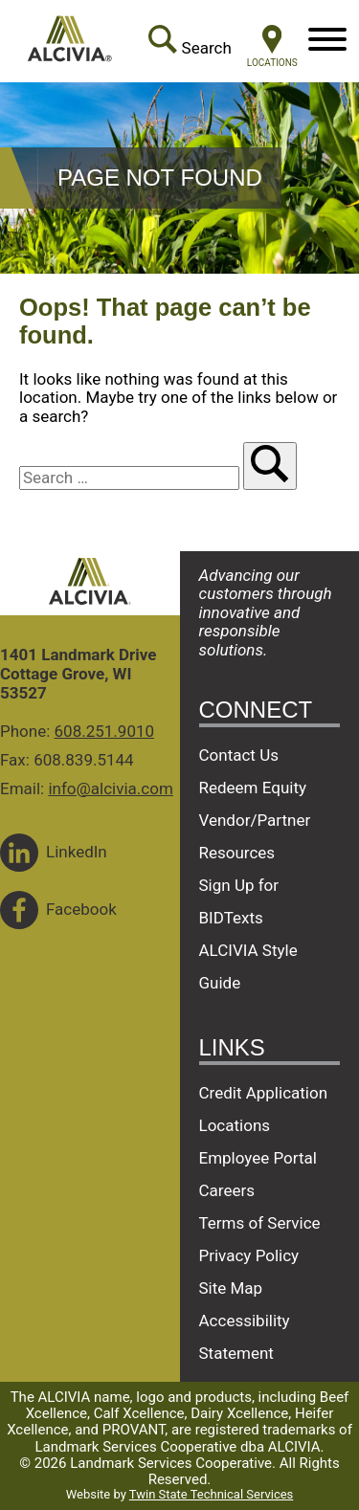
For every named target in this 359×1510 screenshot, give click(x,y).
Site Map (231, 1288)
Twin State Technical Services (211, 1494)
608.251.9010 (105, 731)
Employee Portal (258, 1157)
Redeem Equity (253, 787)
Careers (227, 1190)
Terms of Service (260, 1222)
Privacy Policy (249, 1255)
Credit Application (263, 1092)
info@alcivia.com (110, 788)
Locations (235, 1125)
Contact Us (239, 755)
